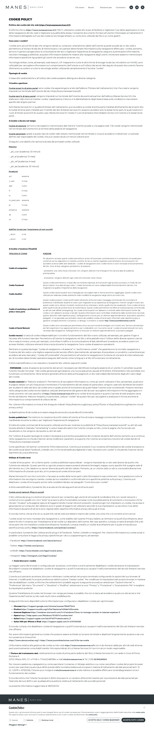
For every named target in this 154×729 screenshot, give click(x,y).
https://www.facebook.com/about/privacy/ (41, 540)
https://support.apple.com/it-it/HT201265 (61, 621)
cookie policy (140, 712)
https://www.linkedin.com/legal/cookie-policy (41, 550)
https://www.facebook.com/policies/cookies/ (53, 527)
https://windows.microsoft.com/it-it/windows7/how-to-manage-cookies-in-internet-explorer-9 (75, 612)
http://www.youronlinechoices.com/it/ (120, 321)
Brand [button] (91, 7)
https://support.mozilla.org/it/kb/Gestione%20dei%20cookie (49, 609)
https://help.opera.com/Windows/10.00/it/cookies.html (46, 615)
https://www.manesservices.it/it (41, 30)
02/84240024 (100, 659)
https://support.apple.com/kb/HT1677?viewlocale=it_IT (45, 618)
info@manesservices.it (73, 659)
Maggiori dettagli (18, 724)
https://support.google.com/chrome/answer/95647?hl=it (48, 606)
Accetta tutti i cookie (133, 720)
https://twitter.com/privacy (31, 545)
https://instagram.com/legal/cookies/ (39, 555)
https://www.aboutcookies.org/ (24, 640)
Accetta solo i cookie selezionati (104, 720)
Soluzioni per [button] (106, 7)
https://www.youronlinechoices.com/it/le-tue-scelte (64, 640)
